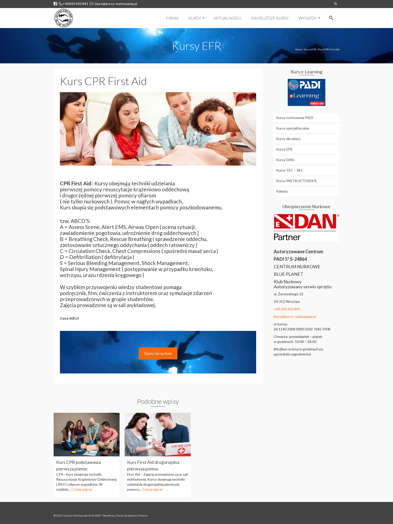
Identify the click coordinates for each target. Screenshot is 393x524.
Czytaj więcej (81, 489)
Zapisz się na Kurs (158, 353)
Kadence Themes (138, 515)
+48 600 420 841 (287, 309)
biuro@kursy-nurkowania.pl (115, 4)
